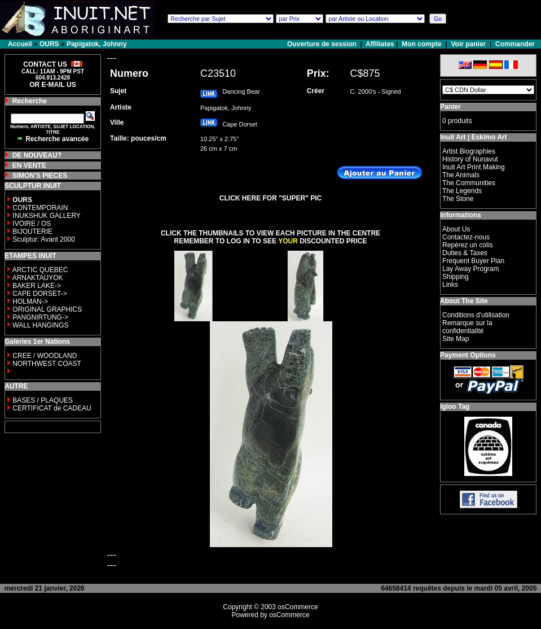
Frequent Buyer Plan (473, 261)
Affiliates (380, 44)
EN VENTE (29, 165)
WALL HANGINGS (40, 325)
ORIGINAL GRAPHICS (47, 309)
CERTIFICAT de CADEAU (51, 408)
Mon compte (422, 44)
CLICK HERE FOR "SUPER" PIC (270, 198)
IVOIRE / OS (31, 224)
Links (450, 285)
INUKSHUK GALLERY (46, 216)
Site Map (455, 339)
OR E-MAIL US (52, 85)
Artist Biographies (468, 151)
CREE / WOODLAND (44, 356)
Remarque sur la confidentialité (467, 327)
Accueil (20, 44)
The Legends (462, 191)
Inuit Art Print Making (473, 167)
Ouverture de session (322, 44)
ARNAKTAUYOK (37, 278)
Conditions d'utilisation (475, 315)
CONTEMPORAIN (40, 208)
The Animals (461, 175)
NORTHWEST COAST (46, 364)
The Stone (457, 199)
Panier (450, 107)
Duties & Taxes (464, 253)
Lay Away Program (470, 269)
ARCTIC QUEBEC (40, 270)
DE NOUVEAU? (36, 155)
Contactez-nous (466, 237)
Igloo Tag (454, 406)
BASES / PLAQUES (42, 400)
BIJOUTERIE (32, 231)
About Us (456, 229)
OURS (49, 44)
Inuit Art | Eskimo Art (473, 137)
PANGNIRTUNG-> (40, 317)
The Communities (468, 183)
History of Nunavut (470, 159)
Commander (515, 44)
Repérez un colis (467, 245)
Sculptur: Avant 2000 (43, 239)
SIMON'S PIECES (40, 176)
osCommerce (298, 607)
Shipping (455, 277)
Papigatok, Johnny (97, 44)
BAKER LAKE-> (36, 286)
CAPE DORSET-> (39, 294)
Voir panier (468, 44)
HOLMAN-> (29, 301)
